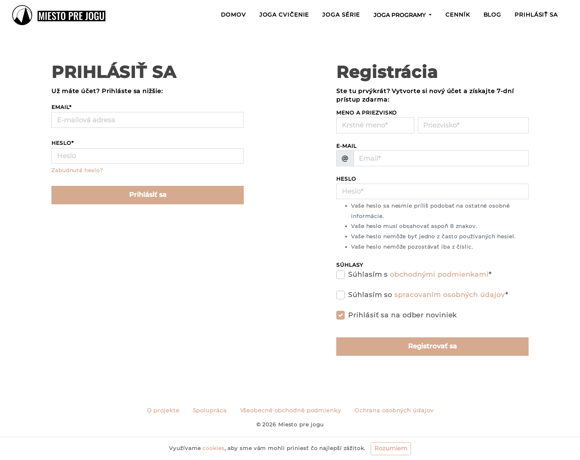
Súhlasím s (420, 274)
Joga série (341, 14)
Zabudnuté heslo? (77, 170)
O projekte (163, 410)
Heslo (62, 143)
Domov (235, 14)
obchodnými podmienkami (439, 274)
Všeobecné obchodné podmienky (290, 410)
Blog (492, 14)
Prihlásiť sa (536, 14)
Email (61, 107)
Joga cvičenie (284, 14)
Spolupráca (210, 410)
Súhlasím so (428, 295)
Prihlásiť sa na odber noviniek (402, 315)
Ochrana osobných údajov (394, 410)
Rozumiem (390, 448)
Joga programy (400, 15)
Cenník (457, 14)
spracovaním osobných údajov (449, 295)
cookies (213, 448)
